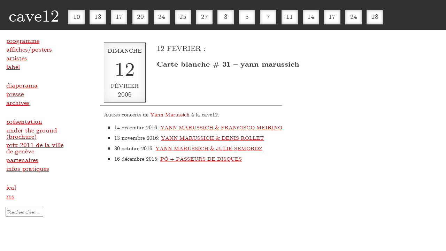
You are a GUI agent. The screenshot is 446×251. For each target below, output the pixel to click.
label (13, 66)
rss (10, 195)
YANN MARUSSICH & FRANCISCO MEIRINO (221, 127)
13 (97, 16)
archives (18, 102)
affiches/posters (29, 49)
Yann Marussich (170, 114)
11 (289, 16)
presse (15, 93)
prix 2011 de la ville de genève (34, 147)
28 (374, 16)
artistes (16, 57)
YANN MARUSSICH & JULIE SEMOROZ (208, 148)
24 (161, 16)
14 (310, 16)
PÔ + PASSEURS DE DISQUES (201, 158)
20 (140, 16)
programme (22, 40)
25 (182, 16)
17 (119, 16)
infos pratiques (27, 168)
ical (11, 187)
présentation (24, 121)
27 (204, 16)
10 (76, 16)
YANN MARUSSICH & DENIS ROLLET (212, 138)
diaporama (22, 85)
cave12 (34, 15)
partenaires (22, 159)
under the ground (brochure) (31, 133)
